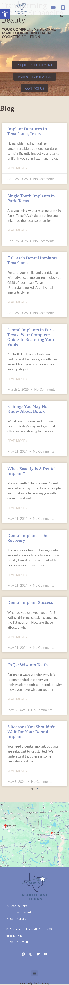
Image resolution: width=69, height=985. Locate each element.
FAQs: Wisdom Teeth (27, 665)
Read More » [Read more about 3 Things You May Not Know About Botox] (17, 440)
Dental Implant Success (30, 602)
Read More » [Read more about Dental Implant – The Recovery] (17, 574)
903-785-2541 (19, 942)
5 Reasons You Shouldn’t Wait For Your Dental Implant (31, 732)
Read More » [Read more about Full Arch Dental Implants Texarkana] (17, 302)
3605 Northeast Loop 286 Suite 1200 (29, 929)
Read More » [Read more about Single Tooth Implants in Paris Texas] (17, 230)
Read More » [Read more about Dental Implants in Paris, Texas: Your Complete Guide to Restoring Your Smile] (17, 379)
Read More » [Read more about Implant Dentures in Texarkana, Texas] (17, 168)
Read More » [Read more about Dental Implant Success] (17, 637)
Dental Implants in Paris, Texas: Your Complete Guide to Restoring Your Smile (31, 337)
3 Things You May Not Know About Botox (28, 409)
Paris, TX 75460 (15, 936)
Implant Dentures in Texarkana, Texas (27, 131)
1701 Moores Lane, (17, 906)
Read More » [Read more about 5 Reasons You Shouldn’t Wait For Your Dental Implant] (17, 771)
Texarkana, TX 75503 (18, 912)
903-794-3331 (18, 919)
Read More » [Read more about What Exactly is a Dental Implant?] (17, 508)
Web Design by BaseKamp (34, 983)
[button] (5, 14)
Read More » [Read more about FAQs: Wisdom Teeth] (17, 699)
